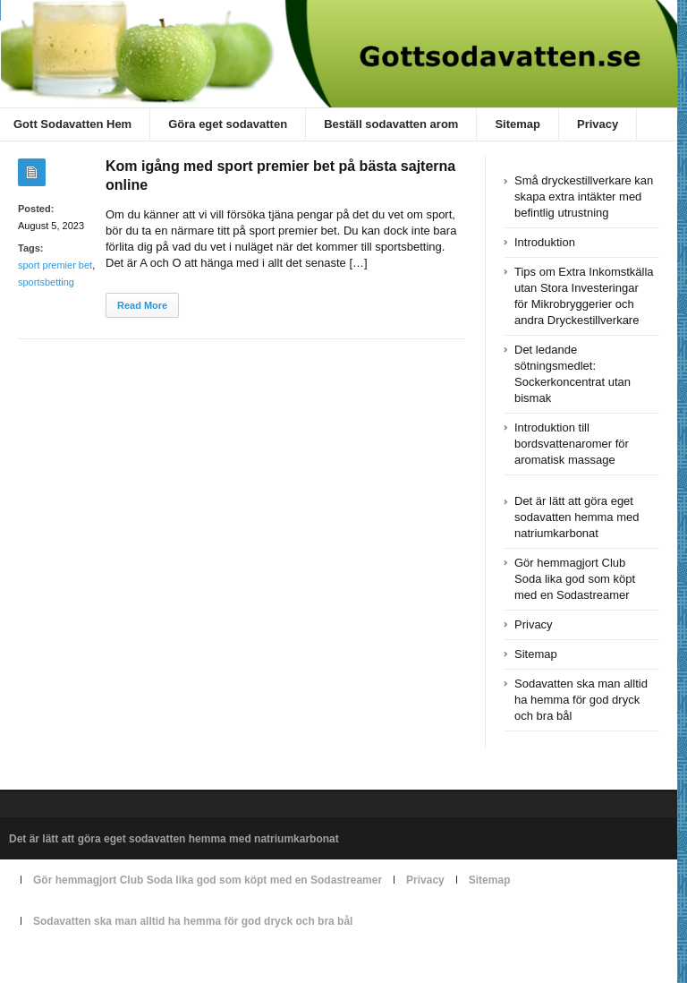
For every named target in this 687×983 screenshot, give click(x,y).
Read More (142, 305)
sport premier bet (55, 265)
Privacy (597, 124)
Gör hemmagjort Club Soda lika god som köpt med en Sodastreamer (574, 579)
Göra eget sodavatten (227, 124)
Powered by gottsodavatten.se (81, 962)
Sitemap (517, 124)
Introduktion (544, 242)
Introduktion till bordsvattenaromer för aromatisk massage (571, 443)
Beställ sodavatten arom (391, 124)
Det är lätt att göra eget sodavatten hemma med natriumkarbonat (576, 517)
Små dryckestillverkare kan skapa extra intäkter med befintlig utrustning (583, 196)
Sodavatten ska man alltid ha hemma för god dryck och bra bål (581, 699)
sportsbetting (46, 282)
